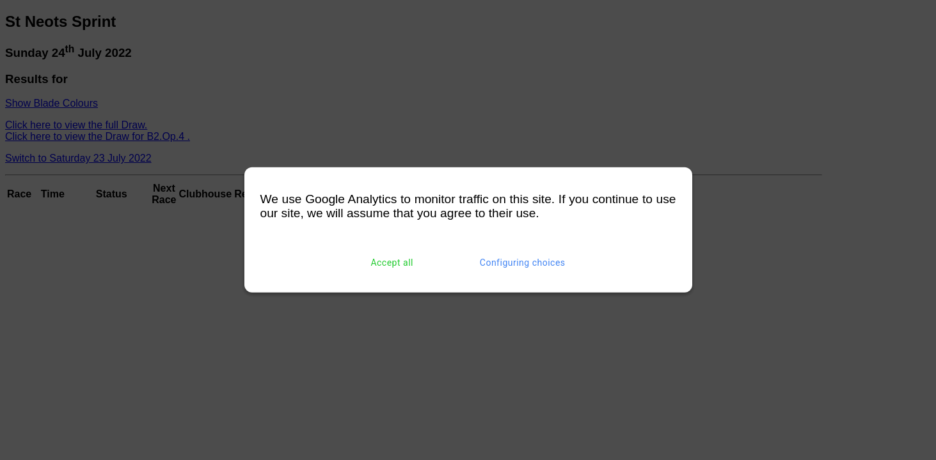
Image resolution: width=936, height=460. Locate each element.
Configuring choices (523, 262)
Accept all (391, 262)
